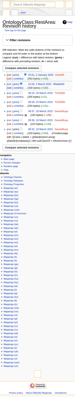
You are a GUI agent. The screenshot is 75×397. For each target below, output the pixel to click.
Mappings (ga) (11, 264)
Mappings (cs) (11, 217)
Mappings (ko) (11, 297)
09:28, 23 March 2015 (40, 102)
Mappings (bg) (11, 199)
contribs (18, 78)
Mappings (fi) (10, 257)
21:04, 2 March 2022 (39, 84)
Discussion (14, 13)
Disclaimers (61, 393)
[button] (37, 40)
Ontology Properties (14, 184)
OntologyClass (6, 13)
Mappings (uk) (11, 351)
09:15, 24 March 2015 (40, 93)
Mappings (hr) (11, 275)
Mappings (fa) (11, 253)
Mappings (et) (11, 246)
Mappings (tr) (10, 348)
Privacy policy (16, 393)
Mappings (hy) (11, 282)
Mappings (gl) (10, 268)
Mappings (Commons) (15, 213)
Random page (11, 166)
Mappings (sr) (11, 340)
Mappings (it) (10, 290)
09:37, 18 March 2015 (40, 111)
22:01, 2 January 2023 (40, 75)
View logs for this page (15, 30)
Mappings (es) (11, 242)
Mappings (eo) (11, 239)
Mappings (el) (10, 231)
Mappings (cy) (11, 220)
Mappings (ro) (11, 329)
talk (10, 78)
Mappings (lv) (10, 304)
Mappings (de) (11, 228)
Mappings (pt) (11, 322)
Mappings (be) (11, 195)
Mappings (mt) (11, 311)
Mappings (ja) (10, 293)
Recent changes (12, 162)
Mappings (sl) (10, 337)
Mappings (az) (11, 191)
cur (9, 84)
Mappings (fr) (10, 260)
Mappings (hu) (11, 279)
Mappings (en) (11, 235)
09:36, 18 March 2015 (40, 120)
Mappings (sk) (11, 333)
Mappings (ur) (11, 355)
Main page (9, 159)
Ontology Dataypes (13, 180)
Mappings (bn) (11, 202)
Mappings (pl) (10, 318)
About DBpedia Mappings (39, 393)
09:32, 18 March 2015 (40, 129)
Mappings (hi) (10, 271)
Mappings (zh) (11, 366)
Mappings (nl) (10, 315)
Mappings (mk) (11, 308)
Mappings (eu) (11, 250)
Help (70, 22)
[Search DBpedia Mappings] (34, 4)
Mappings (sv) (11, 344)
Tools (68, 13)
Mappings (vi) (10, 358)
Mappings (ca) (11, 206)
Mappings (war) (11, 362)
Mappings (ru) (11, 326)
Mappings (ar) (11, 188)
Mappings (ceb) (11, 210)
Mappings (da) (11, 224)
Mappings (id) (10, 286)
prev (15, 75)
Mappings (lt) (10, 300)
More (23, 12)
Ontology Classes (13, 177)
